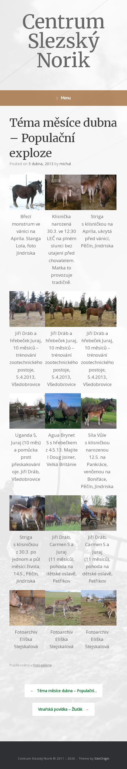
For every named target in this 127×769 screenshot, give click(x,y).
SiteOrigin (101, 758)
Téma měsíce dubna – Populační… (63, 691)
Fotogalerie (42, 665)
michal (65, 163)
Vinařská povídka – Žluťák (63, 709)
